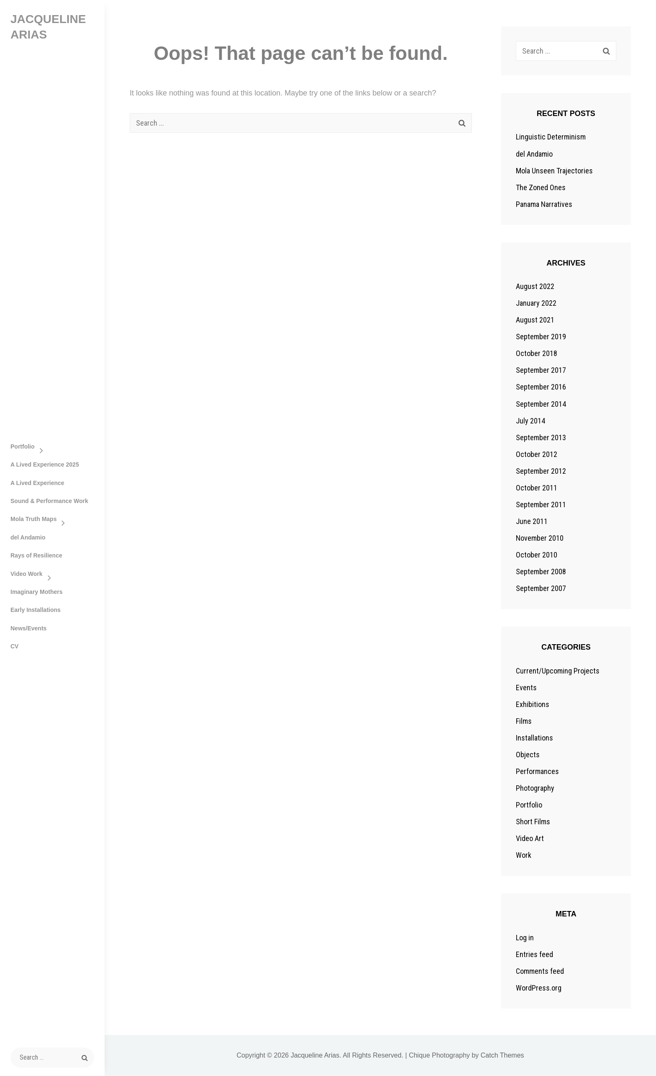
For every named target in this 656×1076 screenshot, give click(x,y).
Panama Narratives (544, 204)
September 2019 (541, 336)
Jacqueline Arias (315, 1055)
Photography (535, 788)
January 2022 (536, 303)
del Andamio (28, 537)
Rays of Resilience (36, 555)
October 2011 (536, 487)
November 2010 (540, 538)
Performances (537, 771)
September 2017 (541, 370)
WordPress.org (538, 987)
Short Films (533, 821)
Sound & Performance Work (49, 501)
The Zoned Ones (541, 187)
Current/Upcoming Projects (558, 670)
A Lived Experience (37, 483)
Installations (534, 737)
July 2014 (530, 420)
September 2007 (541, 588)
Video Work (26, 573)
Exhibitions (532, 704)
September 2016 (541, 386)
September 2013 (541, 437)
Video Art (530, 838)
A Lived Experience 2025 (44, 464)
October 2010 (536, 554)
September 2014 (541, 404)
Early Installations (35, 609)
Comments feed (540, 971)
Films (524, 721)
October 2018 (536, 353)
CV (14, 646)
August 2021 (535, 319)
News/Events (28, 628)
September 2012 (541, 471)
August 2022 (535, 286)
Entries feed (534, 954)
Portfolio (22, 446)
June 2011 (532, 521)
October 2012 (536, 454)
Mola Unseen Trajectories (554, 170)
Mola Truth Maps (33, 519)
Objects (528, 754)
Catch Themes (502, 1055)
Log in (525, 937)
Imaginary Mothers (36, 591)
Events (526, 687)
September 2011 (541, 504)
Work (523, 855)
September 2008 (541, 571)
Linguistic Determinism (551, 136)
